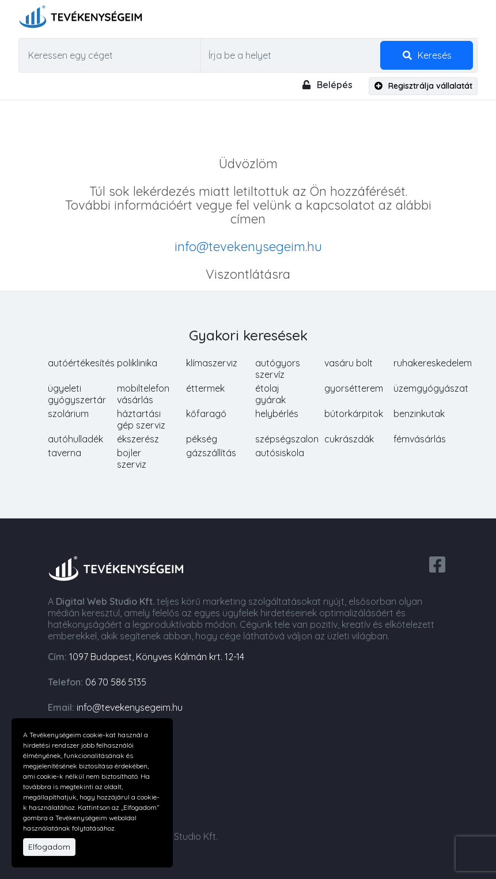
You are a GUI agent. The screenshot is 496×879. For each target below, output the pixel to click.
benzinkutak (419, 413)
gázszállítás (211, 453)
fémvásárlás (419, 439)
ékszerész (138, 439)
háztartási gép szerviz (141, 419)
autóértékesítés (81, 363)
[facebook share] (437, 563)
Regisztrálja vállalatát (423, 86)
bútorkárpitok (353, 413)
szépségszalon (287, 439)
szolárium (68, 413)
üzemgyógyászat (430, 388)
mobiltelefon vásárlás (143, 394)
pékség (201, 439)
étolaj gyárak (270, 394)
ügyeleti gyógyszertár (77, 394)
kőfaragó (206, 413)
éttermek (205, 388)
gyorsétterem (353, 388)
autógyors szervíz (277, 368)
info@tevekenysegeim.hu (248, 246)
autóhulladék (75, 439)
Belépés (327, 84)
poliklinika (137, 363)
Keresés (427, 55)
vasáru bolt (348, 363)
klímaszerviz (211, 363)
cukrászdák (349, 439)
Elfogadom (49, 847)
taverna (64, 453)
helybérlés (276, 413)
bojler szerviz (131, 458)
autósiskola (279, 453)
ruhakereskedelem (432, 363)
